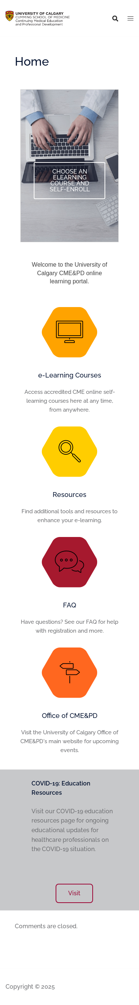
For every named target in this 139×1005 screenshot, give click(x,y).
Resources (69, 494)
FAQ (69, 605)
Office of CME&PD (69, 715)
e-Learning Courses (69, 375)
